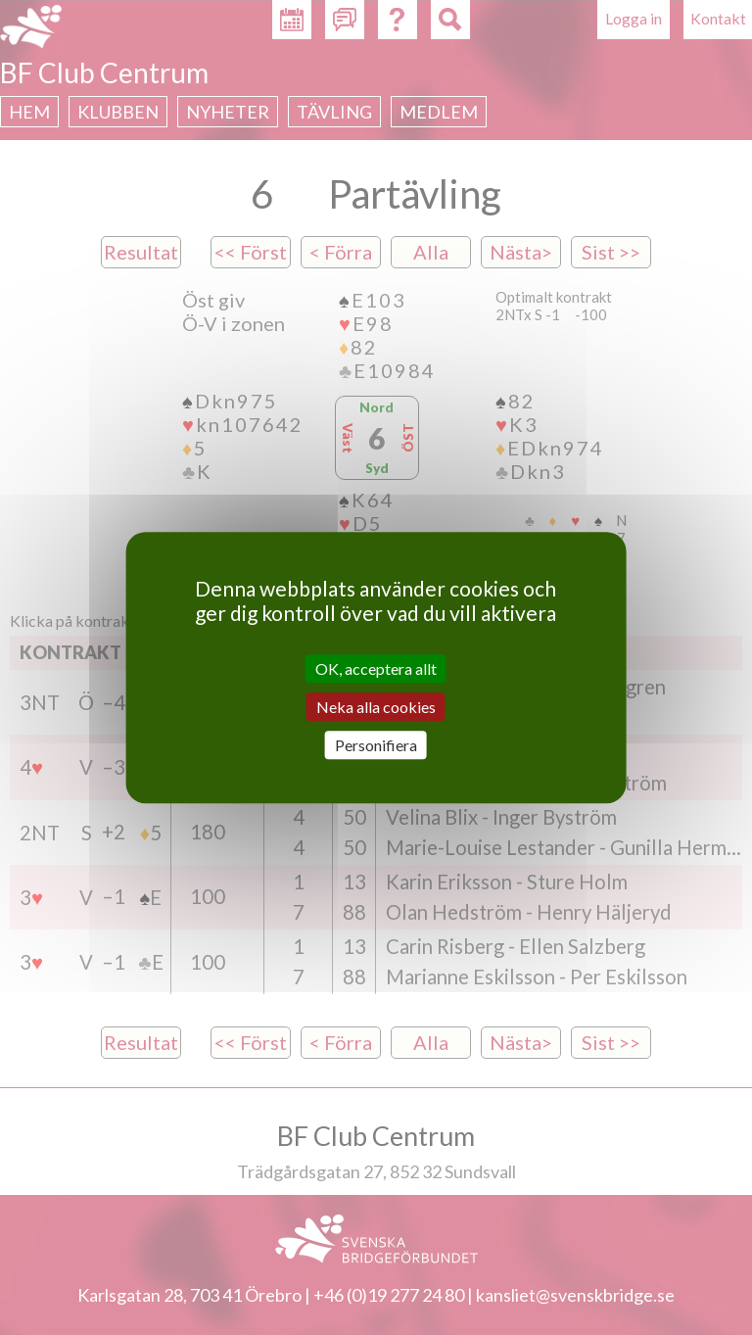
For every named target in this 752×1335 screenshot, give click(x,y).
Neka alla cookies (376, 706)
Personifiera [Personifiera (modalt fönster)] (376, 745)
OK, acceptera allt (376, 668)
